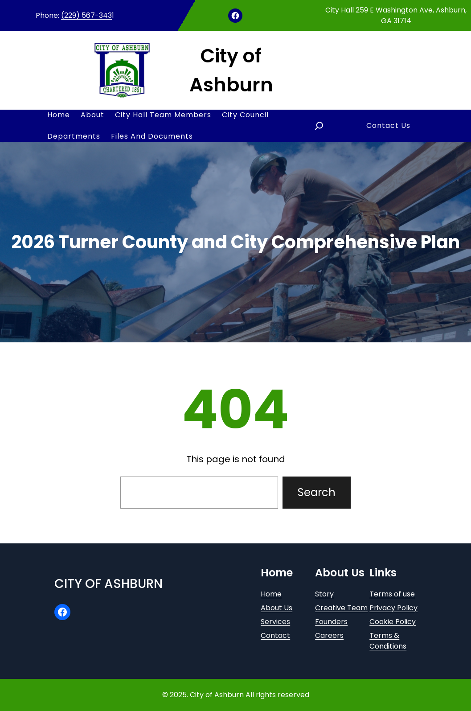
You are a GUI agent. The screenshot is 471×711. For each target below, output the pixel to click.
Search (317, 492)
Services (275, 621)
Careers (329, 635)
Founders (331, 621)
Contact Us (388, 125)
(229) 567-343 (86, 15)
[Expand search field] (319, 125)
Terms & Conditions (387, 640)
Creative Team (341, 608)
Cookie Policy (392, 621)
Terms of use (392, 594)
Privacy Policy (393, 608)
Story (324, 594)
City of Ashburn (108, 583)
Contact (275, 635)
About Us (276, 608)
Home (271, 594)
